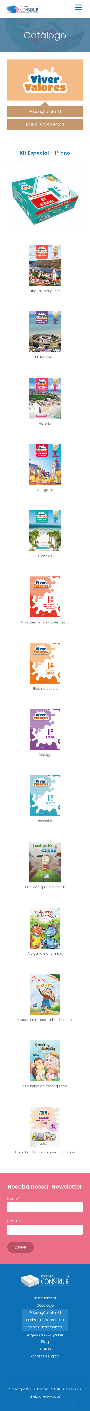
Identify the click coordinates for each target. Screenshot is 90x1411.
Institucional (45, 1298)
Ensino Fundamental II (45, 1327)
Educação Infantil (45, 1312)
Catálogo (45, 1305)
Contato (45, 1349)
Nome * (45, 1204)
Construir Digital (45, 1356)
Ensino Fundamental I (45, 1319)
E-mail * (45, 1226)
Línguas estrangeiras (45, 1334)
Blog (45, 1341)
